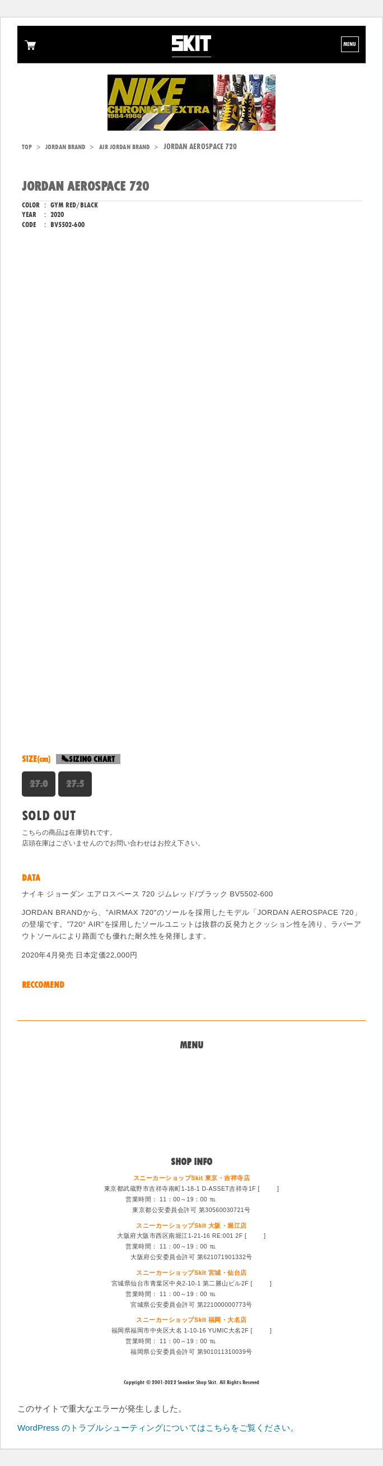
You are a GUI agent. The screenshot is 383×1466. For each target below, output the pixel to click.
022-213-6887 (238, 1294)
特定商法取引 (191, 1104)
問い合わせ (192, 1077)
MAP (268, 1188)
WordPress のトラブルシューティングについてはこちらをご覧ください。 (157, 1427)
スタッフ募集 (191, 1118)
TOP (27, 147)
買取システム (191, 1091)
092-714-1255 (238, 1341)
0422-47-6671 (238, 1199)
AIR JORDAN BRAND (124, 147)
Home (191, 1063)
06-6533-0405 (238, 1246)
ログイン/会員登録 (191, 1132)
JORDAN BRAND (65, 147)
